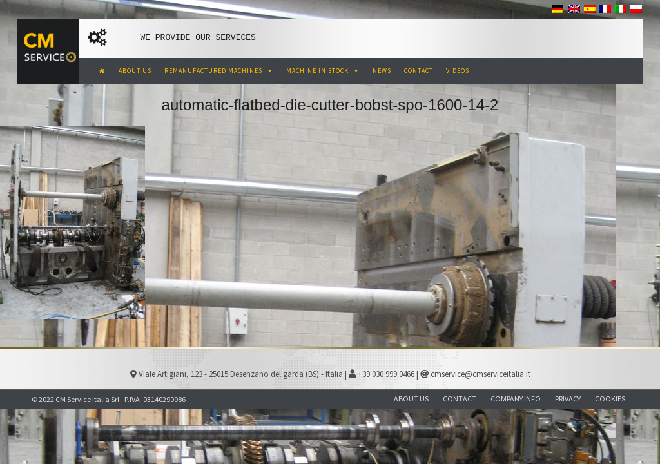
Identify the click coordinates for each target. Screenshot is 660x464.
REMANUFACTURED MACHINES (218, 70)
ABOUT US (135, 70)
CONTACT (418, 70)
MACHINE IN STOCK (323, 70)
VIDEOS (457, 70)
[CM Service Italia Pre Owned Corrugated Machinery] (102, 71)
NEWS (382, 70)
